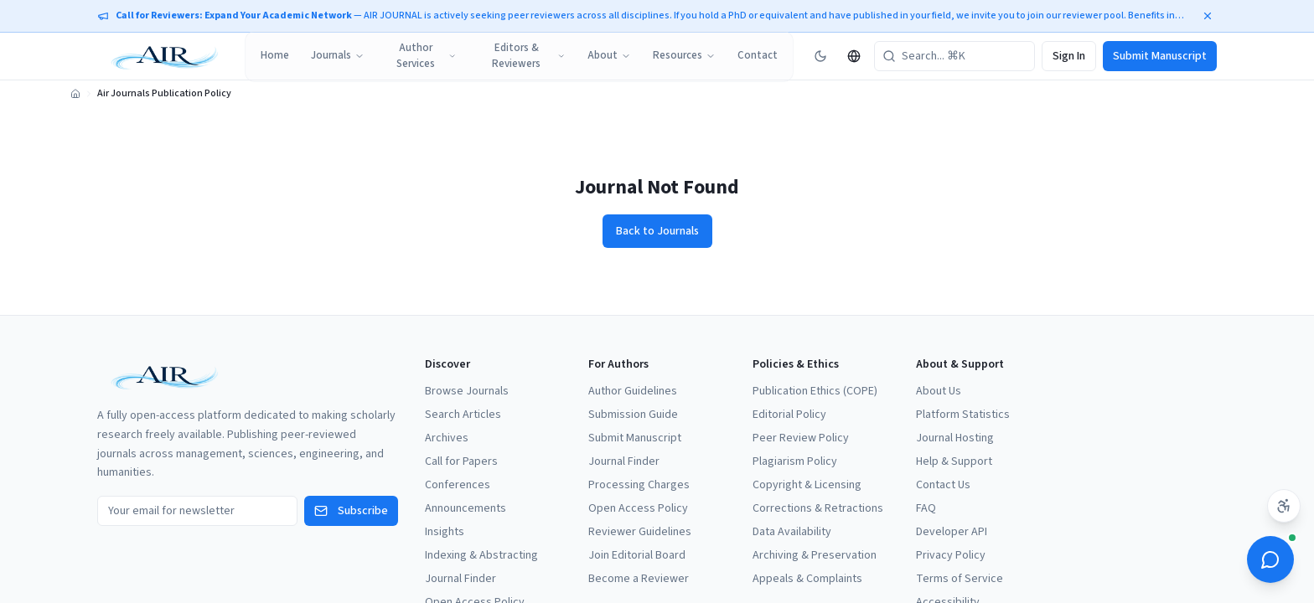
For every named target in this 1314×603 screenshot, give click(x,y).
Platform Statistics (963, 414)
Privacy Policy (951, 555)
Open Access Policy (638, 508)
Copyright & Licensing (807, 485)
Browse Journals (467, 391)
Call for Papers (461, 461)
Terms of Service (959, 578)
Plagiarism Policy (795, 461)
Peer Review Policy (801, 438)
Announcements (465, 508)
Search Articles (463, 414)
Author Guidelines (632, 391)
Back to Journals (657, 231)
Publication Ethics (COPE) (815, 391)
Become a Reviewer (638, 578)
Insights (444, 531)
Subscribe (351, 510)
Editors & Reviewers (529, 56)
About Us (938, 391)
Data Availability (792, 531)
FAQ (926, 508)
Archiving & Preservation (815, 555)
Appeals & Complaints (807, 578)
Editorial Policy (789, 414)
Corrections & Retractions (818, 508)
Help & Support (954, 461)
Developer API (951, 531)
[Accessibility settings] (1284, 506)
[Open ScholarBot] (1270, 559)
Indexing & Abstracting (481, 555)
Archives (446, 438)
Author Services (426, 56)
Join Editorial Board (636, 555)
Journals (338, 55)
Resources (684, 55)
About (609, 55)
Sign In (1069, 56)
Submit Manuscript (1160, 56)
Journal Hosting (955, 438)
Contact (757, 55)
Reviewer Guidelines (639, 531)
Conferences (457, 485)
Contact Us (943, 485)
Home (275, 55)
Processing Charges (639, 485)
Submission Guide (633, 414)
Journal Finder (460, 578)
